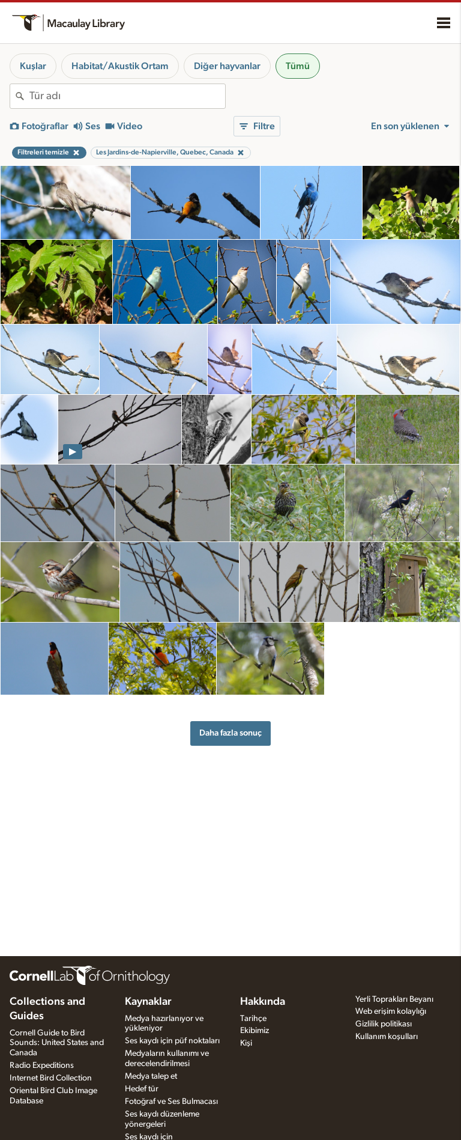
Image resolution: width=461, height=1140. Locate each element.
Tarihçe (253, 1018)
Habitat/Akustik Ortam (120, 66)
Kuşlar (33, 66)
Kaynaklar (148, 1001)
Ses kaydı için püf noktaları (172, 1041)
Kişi (246, 1043)
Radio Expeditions (42, 1065)
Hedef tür (141, 1089)
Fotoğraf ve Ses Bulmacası (171, 1101)
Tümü (298, 66)
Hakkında (262, 1001)
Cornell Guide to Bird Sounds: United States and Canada (57, 1043)
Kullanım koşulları (386, 1036)
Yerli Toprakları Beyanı (394, 999)
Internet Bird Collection (51, 1078)
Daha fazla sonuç (230, 732)
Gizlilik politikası (383, 1024)
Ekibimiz (254, 1030)
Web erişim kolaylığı (390, 1011)
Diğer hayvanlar (227, 66)
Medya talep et (151, 1076)
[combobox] (127, 96)
